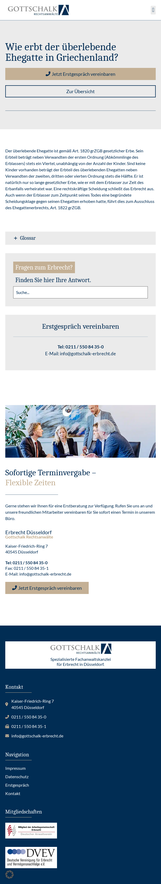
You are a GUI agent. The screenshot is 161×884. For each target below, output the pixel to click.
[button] (153, 10)
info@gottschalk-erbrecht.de (88, 353)
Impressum (15, 768)
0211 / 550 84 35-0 (84, 346)
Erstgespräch (17, 784)
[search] (80, 292)
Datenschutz (17, 776)
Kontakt (12, 793)
